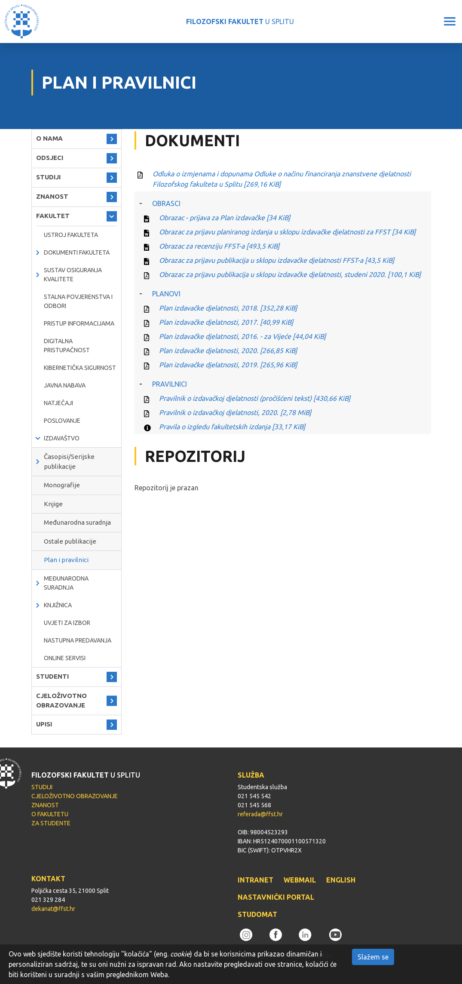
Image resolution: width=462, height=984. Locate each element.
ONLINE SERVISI (65, 658)
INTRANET (255, 880)
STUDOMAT (257, 914)
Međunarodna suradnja (77, 522)
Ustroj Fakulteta (71, 234)
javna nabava (65, 385)
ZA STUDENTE (50, 823)
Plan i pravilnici (66, 559)
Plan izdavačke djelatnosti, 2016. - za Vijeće (242, 336)
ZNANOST (52, 196)
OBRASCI (166, 203)
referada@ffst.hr (260, 814)
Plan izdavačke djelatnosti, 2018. (228, 308)
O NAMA (49, 138)
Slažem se (373, 957)
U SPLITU (240, 21)
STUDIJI (48, 177)
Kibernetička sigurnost (80, 367)
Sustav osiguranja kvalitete (73, 275)
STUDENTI (52, 676)
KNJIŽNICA (58, 605)
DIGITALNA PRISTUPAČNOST (67, 346)
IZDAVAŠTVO (62, 438)
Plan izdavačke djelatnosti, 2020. (228, 350)
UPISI (44, 724)
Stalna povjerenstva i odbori (78, 301)
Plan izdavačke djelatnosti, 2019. (228, 365)
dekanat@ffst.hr (53, 908)
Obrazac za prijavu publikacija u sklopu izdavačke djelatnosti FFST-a (276, 260)
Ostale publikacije (70, 541)
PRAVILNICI (169, 384)
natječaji (58, 403)
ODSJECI (49, 157)
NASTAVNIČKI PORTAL (276, 897)
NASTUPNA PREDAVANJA (77, 640)
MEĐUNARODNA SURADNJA (66, 583)
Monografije (62, 485)
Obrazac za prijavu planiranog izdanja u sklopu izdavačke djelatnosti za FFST (287, 232)
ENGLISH (340, 880)
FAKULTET (53, 215)
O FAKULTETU (49, 814)
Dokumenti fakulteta (77, 252)
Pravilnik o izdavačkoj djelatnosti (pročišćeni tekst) (254, 398)
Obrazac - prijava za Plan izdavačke (224, 217)
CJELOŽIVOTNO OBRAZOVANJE (61, 700)
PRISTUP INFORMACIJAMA (79, 323)
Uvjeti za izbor (67, 622)
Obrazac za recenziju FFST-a (219, 246)
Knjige (53, 503)
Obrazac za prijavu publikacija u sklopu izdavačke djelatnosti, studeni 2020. (290, 274)
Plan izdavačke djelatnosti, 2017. (226, 322)
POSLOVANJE (62, 420)
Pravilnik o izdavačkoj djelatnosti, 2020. (235, 412)
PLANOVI (166, 294)
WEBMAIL (300, 880)
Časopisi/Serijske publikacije (69, 461)
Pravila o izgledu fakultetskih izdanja (232, 426)
